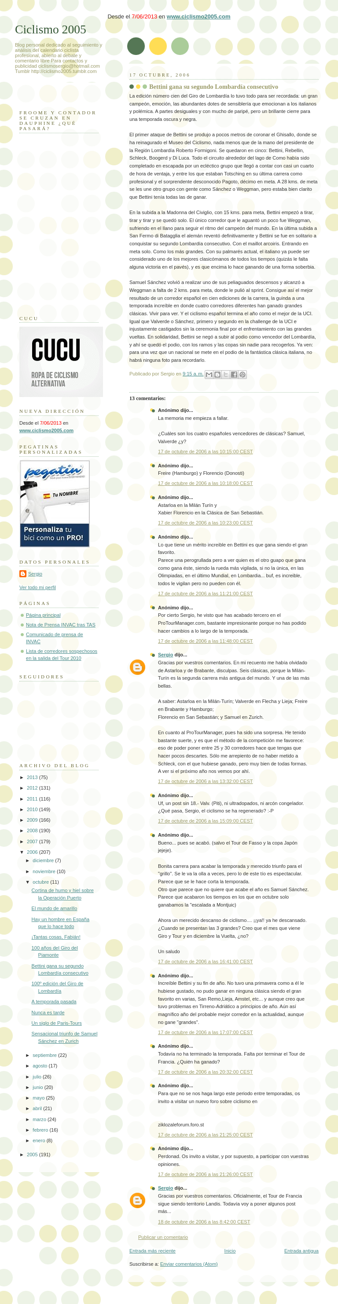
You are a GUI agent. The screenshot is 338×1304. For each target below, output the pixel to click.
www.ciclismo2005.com (199, 16)
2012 (33, 787)
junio (38, 1087)
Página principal (43, 615)
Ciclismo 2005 (50, 29)
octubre (41, 882)
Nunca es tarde (48, 1012)
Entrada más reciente (152, 1250)
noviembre (45, 871)
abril (38, 1108)
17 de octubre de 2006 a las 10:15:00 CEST (205, 451)
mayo (39, 1097)
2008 (33, 830)
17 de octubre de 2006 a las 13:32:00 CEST (205, 781)
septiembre (45, 1055)
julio (38, 1076)
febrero (41, 1130)
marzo (40, 1119)
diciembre (44, 860)
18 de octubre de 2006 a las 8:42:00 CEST (204, 1221)
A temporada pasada (54, 1001)
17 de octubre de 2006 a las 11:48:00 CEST (205, 641)
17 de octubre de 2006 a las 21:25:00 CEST (205, 1134)
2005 (33, 1154)
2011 (33, 798)
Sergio (165, 654)
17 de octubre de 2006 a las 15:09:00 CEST (205, 820)
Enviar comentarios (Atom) (189, 1264)
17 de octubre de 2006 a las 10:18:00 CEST (205, 483)
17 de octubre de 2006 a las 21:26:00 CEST (205, 1174)
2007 (33, 841)
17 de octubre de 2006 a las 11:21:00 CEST (205, 593)
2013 (33, 777)
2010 (33, 809)
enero (39, 1140)
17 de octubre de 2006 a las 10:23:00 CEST (205, 522)
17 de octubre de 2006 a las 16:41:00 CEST (205, 961)
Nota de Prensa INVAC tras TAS (61, 624)
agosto (40, 1065)
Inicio (230, 1250)
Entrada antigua (301, 1250)
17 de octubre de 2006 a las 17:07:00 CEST (205, 1032)
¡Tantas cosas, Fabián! (56, 937)
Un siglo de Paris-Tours (57, 1023)
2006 (33, 852)
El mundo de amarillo (54, 908)
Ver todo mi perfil (37, 587)
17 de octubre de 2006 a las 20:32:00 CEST (205, 1072)
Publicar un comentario (163, 1237)
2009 (33, 820)
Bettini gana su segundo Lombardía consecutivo (213, 86)
